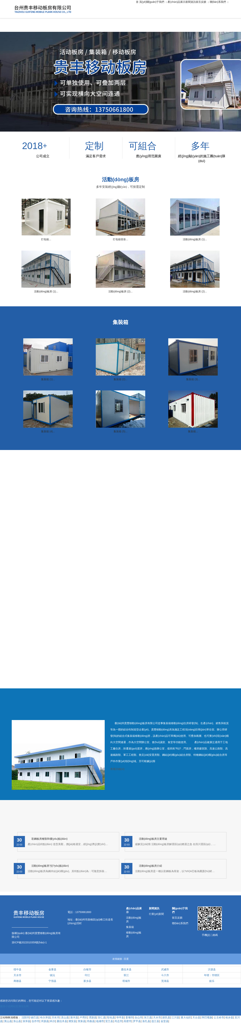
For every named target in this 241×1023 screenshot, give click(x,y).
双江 (126, 975)
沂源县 (212, 969)
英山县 (8, 1021)
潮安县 (72, 1021)
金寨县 (52, 969)
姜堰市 (129, 1017)
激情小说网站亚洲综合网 (14, 1006)
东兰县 (148, 1017)
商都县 (17, 980)
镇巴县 (34, 1017)
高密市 (127, 1021)
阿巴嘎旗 (207, 1017)
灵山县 (65, 1017)
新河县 (74, 1017)
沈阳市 (25, 1017)
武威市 (165, 969)
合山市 (138, 1017)
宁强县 (52, 980)
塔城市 (126, 980)
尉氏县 (166, 1017)
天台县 (196, 1017)
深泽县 (26, 1021)
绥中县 (17, 969)
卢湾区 (83, 1017)
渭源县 (93, 1017)
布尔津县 (45, 1017)
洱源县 (45, 1021)
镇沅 (52, 975)
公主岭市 (219, 1017)
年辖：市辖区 (212, 975)
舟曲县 (91, 1021)
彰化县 (111, 1017)
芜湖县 (165, 980)
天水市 (17, 975)
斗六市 (165, 975)
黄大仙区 (186, 1017)
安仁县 (102, 1017)
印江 (87, 975)
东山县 (17, 1021)
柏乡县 (229, 1017)
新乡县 (87, 980)
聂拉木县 (126, 969)
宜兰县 (109, 1021)
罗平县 (137, 1021)
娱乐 (211, 980)
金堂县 (164, 1021)
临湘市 (100, 1021)
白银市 (87, 969)
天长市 (56, 1017)
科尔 (52, 1021)
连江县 (155, 1021)
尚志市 (118, 1021)
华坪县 (120, 1017)
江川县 (175, 1017)
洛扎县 (146, 1021)
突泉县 (82, 1021)
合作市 (35, 1021)
